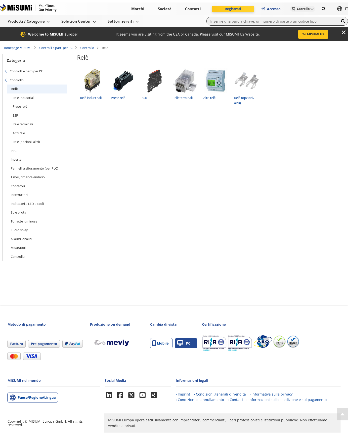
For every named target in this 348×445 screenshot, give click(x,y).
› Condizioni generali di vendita (220, 394)
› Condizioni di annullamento (200, 399)
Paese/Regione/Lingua (37, 397)
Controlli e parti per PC (56, 47)
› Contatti (235, 399)
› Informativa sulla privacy (271, 394)
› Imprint (183, 394)
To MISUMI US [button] (313, 34)
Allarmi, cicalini (21, 239)
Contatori (18, 186)
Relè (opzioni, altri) (26, 141)
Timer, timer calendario (28, 177)
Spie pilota (18, 212)
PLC (13, 150)
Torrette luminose (24, 221)
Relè (14, 89)
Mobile (160, 343)
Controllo (87, 47)
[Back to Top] (342, 414)
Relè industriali (23, 97)
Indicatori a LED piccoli (27, 203)
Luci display (19, 230)
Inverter (17, 159)
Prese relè (20, 106)
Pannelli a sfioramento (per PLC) (34, 168)
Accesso (271, 8)
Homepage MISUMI (17, 47)
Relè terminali (23, 124)
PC (183, 343)
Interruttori (19, 194)
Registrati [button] (233, 8)
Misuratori (18, 247)
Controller (18, 256)
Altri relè (19, 133)
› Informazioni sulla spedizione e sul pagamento (287, 399)
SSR (15, 115)
